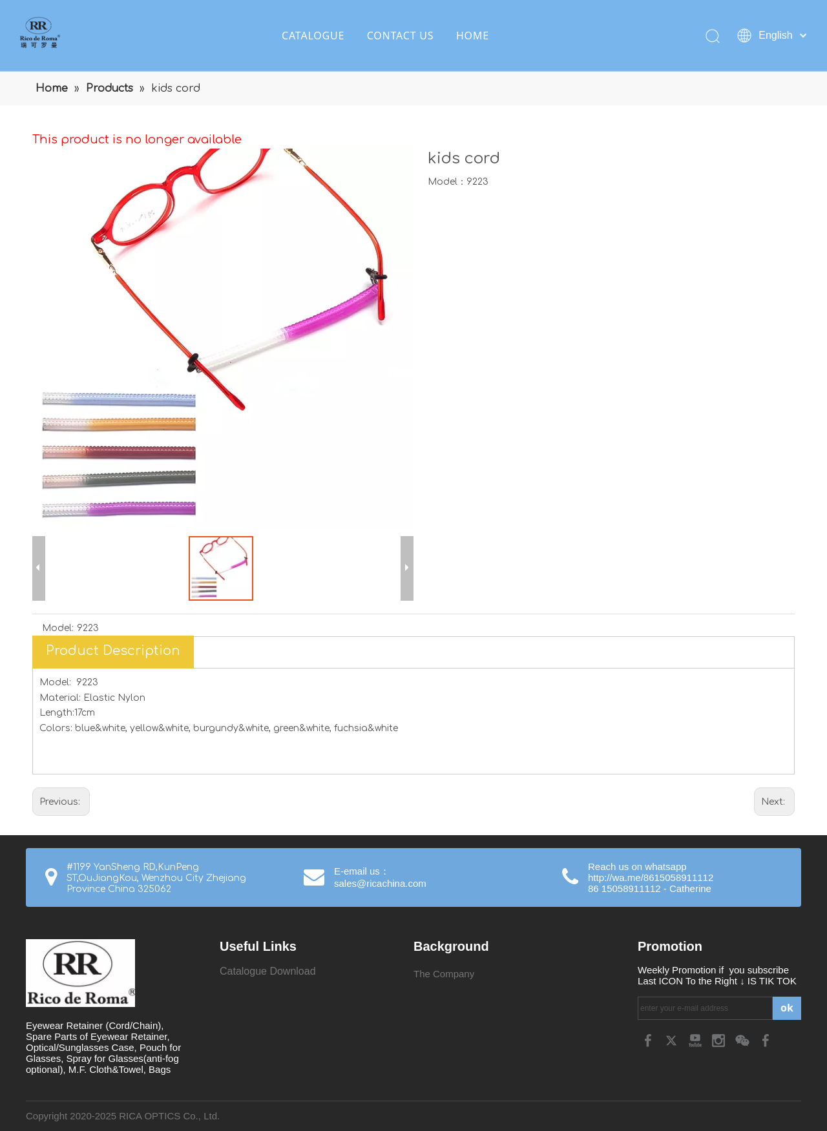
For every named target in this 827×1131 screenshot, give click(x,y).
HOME (472, 35)
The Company (444, 973)
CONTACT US (400, 35)
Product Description (113, 650)
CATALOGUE (313, 35)
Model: (58, 628)
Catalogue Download (268, 971)
